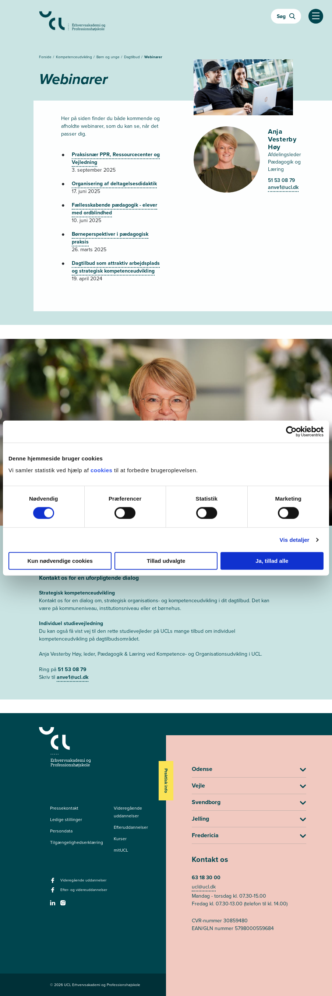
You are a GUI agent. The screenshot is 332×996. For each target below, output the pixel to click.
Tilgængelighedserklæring (76, 842)
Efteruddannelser (131, 827)
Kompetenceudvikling (74, 57)
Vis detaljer (295, 540)
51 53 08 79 (281, 180)
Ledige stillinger (66, 819)
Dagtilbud (132, 57)
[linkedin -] (53, 905)
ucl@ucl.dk (204, 887)
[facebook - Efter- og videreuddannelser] (53, 892)
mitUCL (121, 850)
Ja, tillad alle (271, 560)
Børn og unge (108, 57)
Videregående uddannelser (128, 812)
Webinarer (153, 57)
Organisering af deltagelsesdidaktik (114, 183)
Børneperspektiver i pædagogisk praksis (110, 238)
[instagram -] (63, 905)
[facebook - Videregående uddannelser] (53, 882)
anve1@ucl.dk (283, 187)
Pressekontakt (64, 808)
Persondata (61, 831)
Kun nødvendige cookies (60, 560)
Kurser (120, 838)
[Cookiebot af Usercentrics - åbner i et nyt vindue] (291, 431)
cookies (102, 470)
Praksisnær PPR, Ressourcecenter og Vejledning (116, 158)
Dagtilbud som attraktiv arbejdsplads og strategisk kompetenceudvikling (116, 267)
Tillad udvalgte (166, 560)
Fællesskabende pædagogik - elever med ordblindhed (114, 209)
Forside (46, 57)
